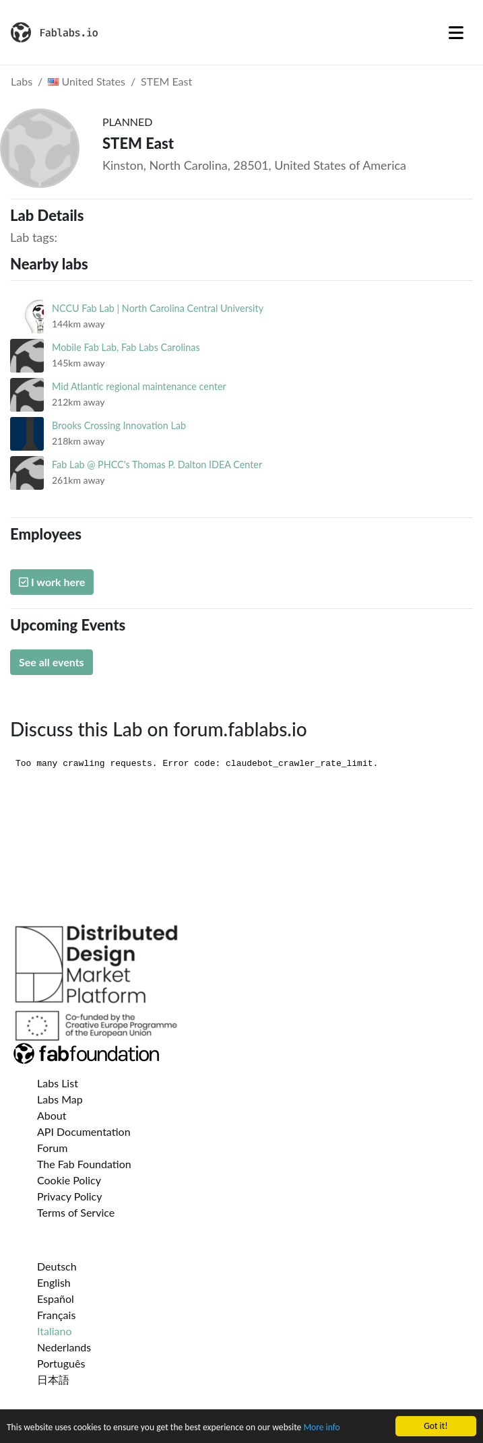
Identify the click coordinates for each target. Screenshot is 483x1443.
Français (56, 1314)
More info (321, 1428)
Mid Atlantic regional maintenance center (139, 386)
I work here (52, 581)
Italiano (54, 1330)
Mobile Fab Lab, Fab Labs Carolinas (126, 347)
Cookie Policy (69, 1180)
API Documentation (84, 1131)
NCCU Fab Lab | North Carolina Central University (157, 308)
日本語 (53, 1379)
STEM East (166, 81)
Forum (52, 1147)
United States (86, 81)
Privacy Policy (69, 1196)
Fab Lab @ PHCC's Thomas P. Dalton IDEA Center (157, 464)
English (54, 1282)
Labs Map (60, 1099)
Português (61, 1363)
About (52, 1115)
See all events (51, 661)
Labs (21, 81)
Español (55, 1298)
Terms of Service (76, 1212)
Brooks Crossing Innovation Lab (119, 425)
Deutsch (57, 1266)
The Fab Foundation (84, 1163)
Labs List (57, 1083)
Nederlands (64, 1347)
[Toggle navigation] (456, 32)
